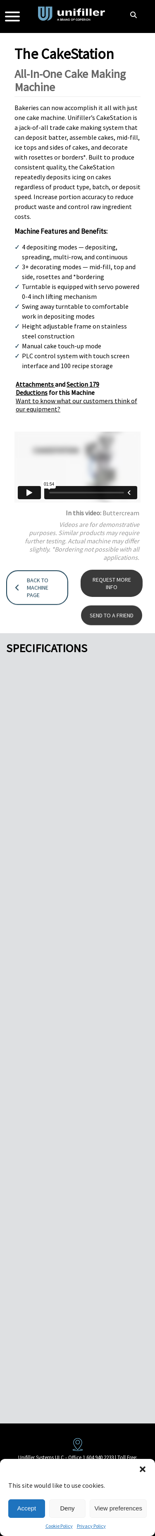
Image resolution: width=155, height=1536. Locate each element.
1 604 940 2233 (98, 1457)
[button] (142, 1469)
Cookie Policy (59, 1526)
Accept (26, 1508)
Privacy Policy (91, 1526)
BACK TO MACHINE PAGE (31, 606)
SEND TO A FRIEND (112, 626)
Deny (67, 1508)
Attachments (35, 384)
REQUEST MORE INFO (112, 598)
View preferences (118, 1508)
